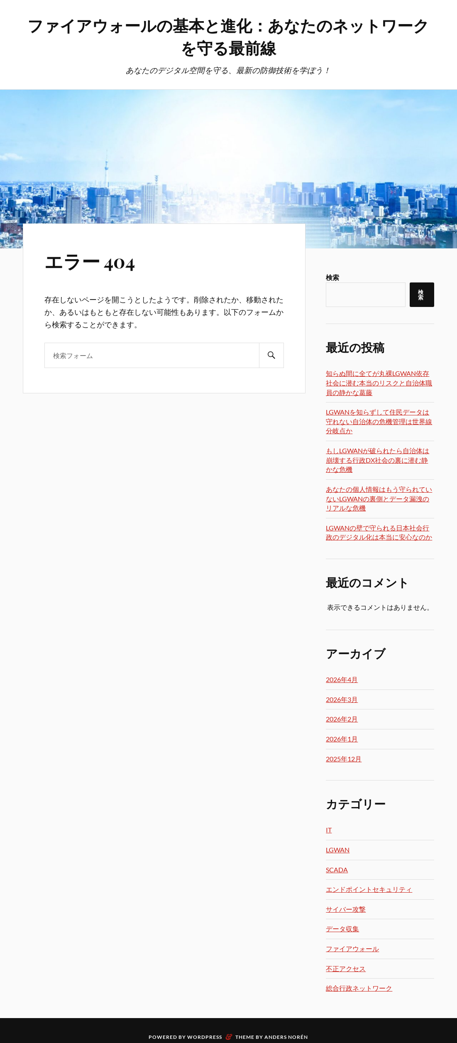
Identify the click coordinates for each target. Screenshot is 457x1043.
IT (329, 830)
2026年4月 (342, 679)
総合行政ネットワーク (359, 988)
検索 (332, 277)
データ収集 (342, 929)
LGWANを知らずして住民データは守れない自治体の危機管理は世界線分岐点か (379, 421)
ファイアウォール (352, 948)
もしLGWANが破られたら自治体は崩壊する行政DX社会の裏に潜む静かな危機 (377, 460)
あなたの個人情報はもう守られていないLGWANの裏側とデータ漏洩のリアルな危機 (379, 498)
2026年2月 (342, 719)
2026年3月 (342, 699)
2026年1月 (342, 739)
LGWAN (337, 850)
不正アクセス (346, 968)
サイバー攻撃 (346, 909)
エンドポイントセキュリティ (369, 889)
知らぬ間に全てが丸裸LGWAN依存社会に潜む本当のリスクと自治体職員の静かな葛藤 (379, 382)
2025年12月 (344, 759)
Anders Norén (286, 1037)
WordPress (204, 1037)
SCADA (337, 870)
